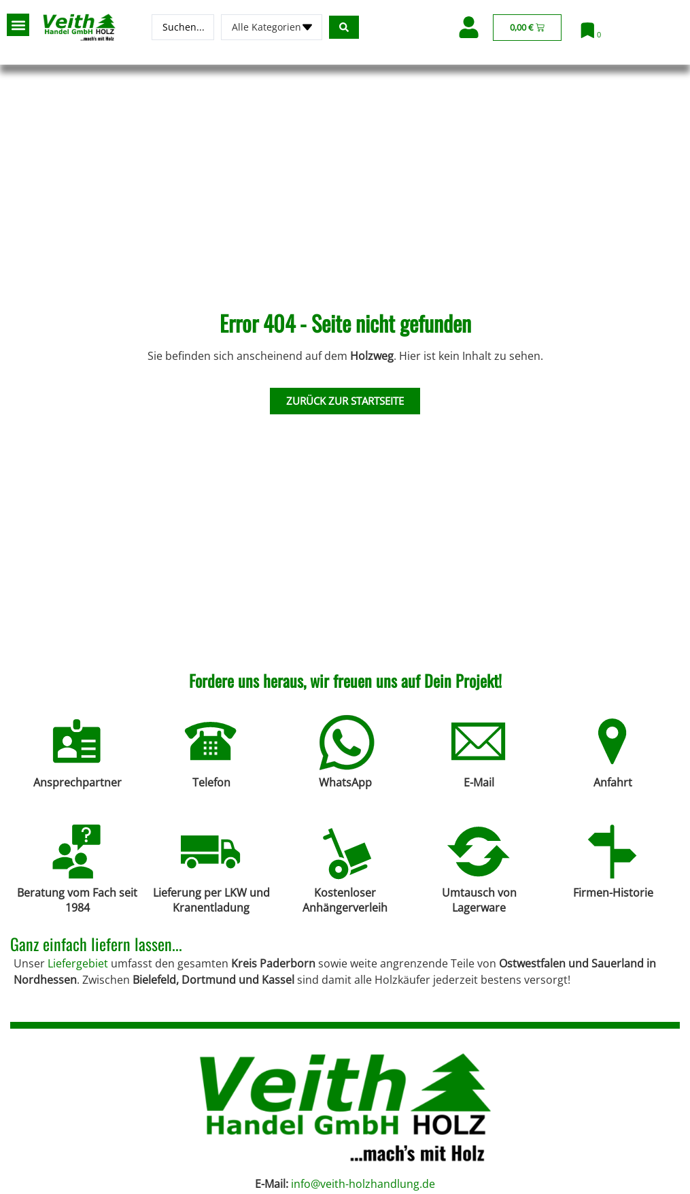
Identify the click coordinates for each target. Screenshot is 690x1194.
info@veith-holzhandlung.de (363, 1183)
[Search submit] (344, 27)
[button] (18, 25)
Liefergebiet (78, 963)
